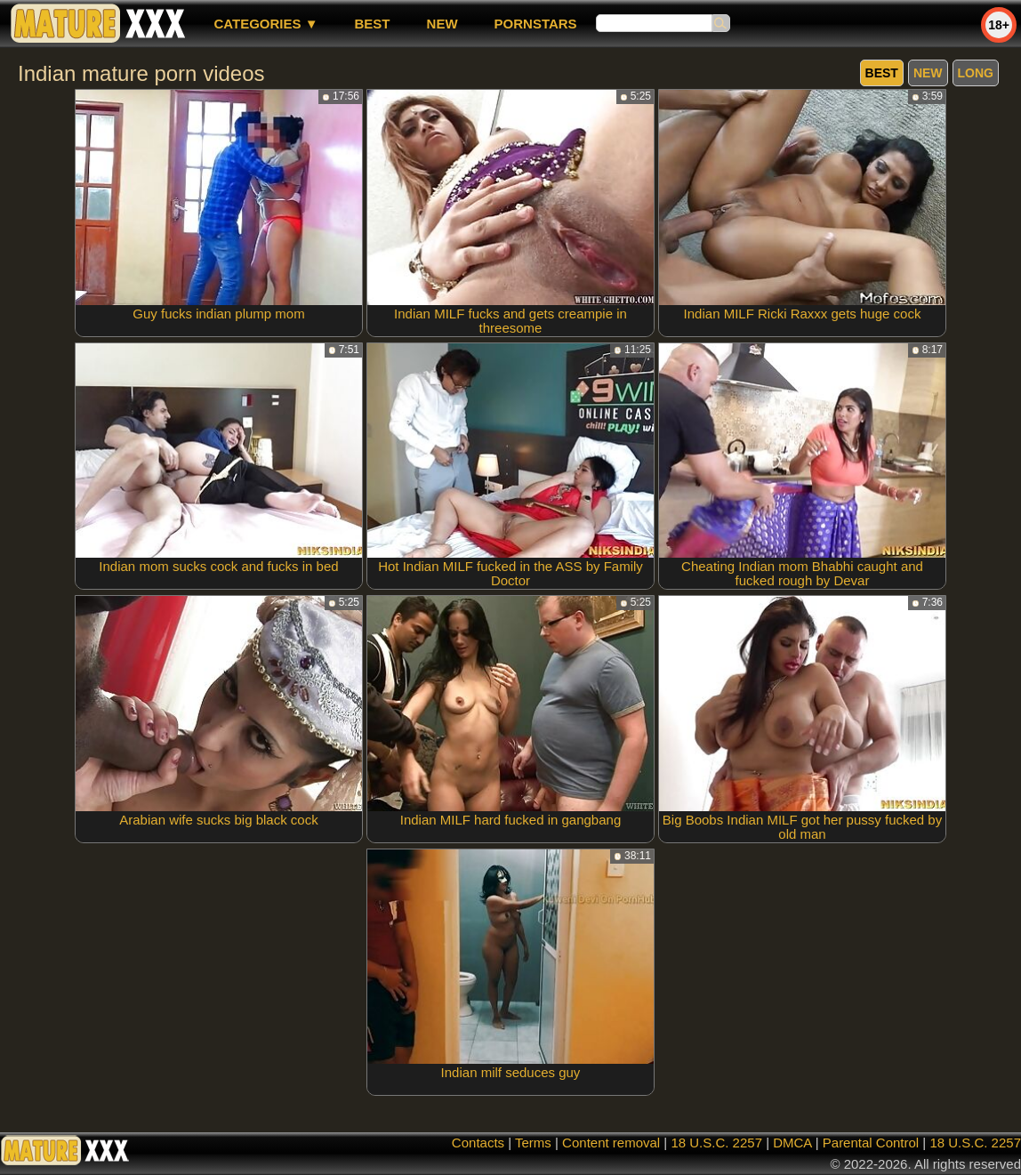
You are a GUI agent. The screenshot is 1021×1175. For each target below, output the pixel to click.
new (442, 23)
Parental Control (871, 1142)
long (975, 73)
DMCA (792, 1142)
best (372, 23)
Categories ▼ (265, 23)
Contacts (478, 1142)
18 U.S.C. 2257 (716, 1142)
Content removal (611, 1142)
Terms (533, 1142)
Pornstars (535, 23)
